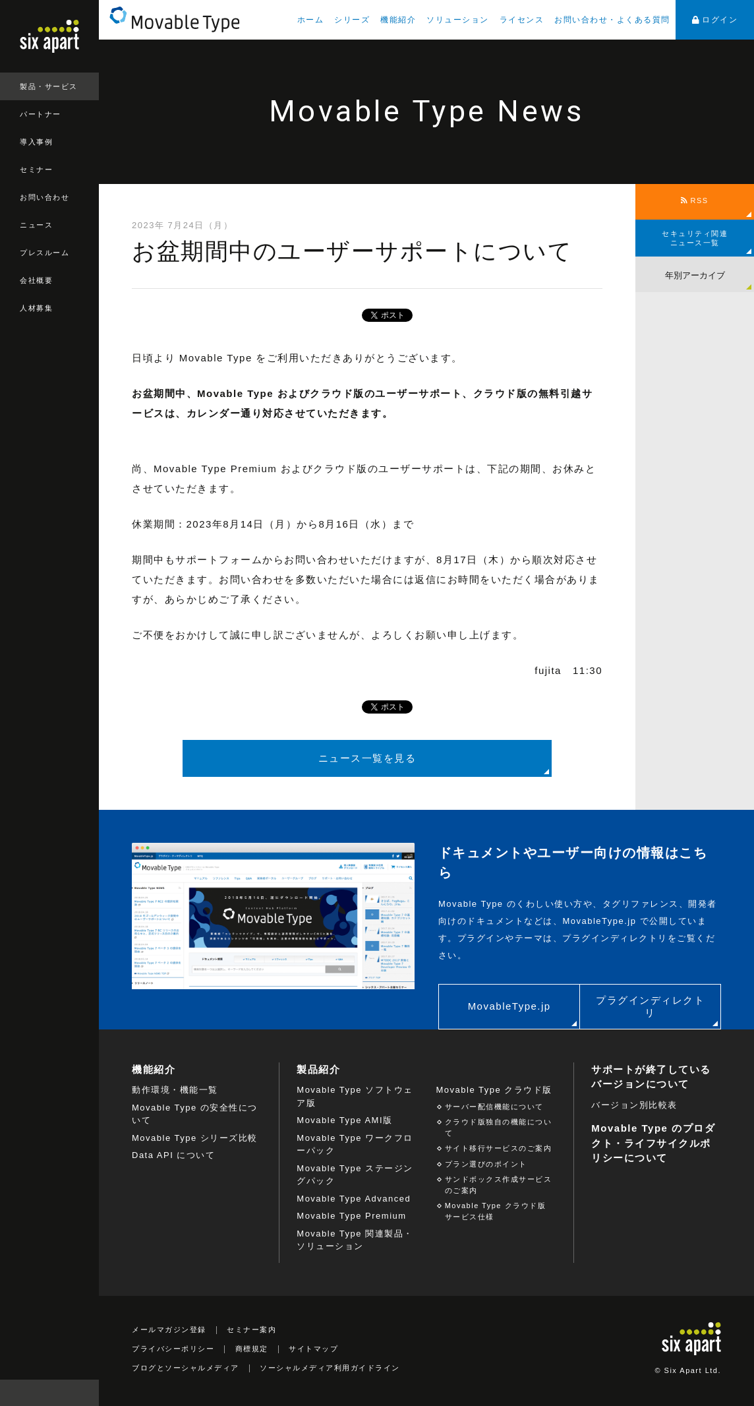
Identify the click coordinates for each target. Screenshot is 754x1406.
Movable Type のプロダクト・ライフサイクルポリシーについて (653, 1142)
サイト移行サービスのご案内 (498, 1148)
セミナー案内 (251, 1329)
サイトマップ (313, 1349)
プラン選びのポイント (486, 1164)
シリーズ (352, 19)
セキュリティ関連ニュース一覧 (695, 238)
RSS (694, 200)
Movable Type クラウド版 (494, 1090)
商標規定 (251, 1349)
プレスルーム (44, 253)
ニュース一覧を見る (367, 758)
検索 (85, 1392)
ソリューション (457, 19)
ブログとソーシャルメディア (185, 1368)
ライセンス (522, 19)
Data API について (173, 1155)
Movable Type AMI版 (344, 1120)
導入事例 (36, 142)
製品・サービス (49, 86)
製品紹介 (318, 1069)
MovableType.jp (509, 1006)
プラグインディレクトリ (650, 1006)
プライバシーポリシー (173, 1349)
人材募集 (36, 308)
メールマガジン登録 (169, 1329)
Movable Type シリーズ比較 (195, 1138)
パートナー (40, 114)
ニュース (36, 225)
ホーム (310, 19)
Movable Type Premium (351, 1216)
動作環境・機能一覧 (175, 1090)
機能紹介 (398, 19)
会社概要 (36, 280)
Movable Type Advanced (354, 1199)
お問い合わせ (44, 197)
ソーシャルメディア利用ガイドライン (330, 1368)
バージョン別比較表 (634, 1105)
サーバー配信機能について (494, 1107)
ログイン (715, 19)
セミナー (36, 169)
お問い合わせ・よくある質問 (612, 19)
